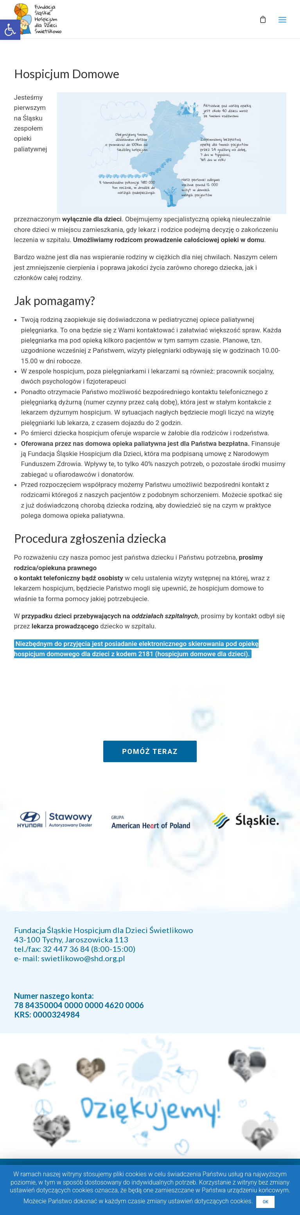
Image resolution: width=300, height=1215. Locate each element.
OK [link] (265, 1201)
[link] (10, 30)
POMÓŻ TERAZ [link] (150, 751)
